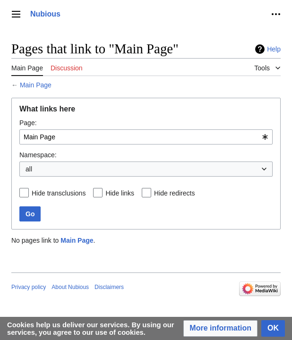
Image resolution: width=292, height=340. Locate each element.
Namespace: (38, 155)
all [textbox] (29, 169)
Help (274, 49)
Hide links (119, 193)
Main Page (36, 85)
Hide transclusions (59, 193)
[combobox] (146, 136)
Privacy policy (28, 287)
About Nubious (70, 287)
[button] (220, 328)
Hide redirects (174, 193)
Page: (28, 123)
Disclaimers (109, 287)
